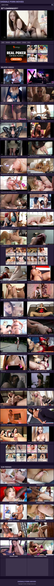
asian (3, 42)
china (29, 42)
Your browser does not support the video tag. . (27, 25)
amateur (19, 42)
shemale (8, 42)
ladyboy (13, 42)
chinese (24, 42)
